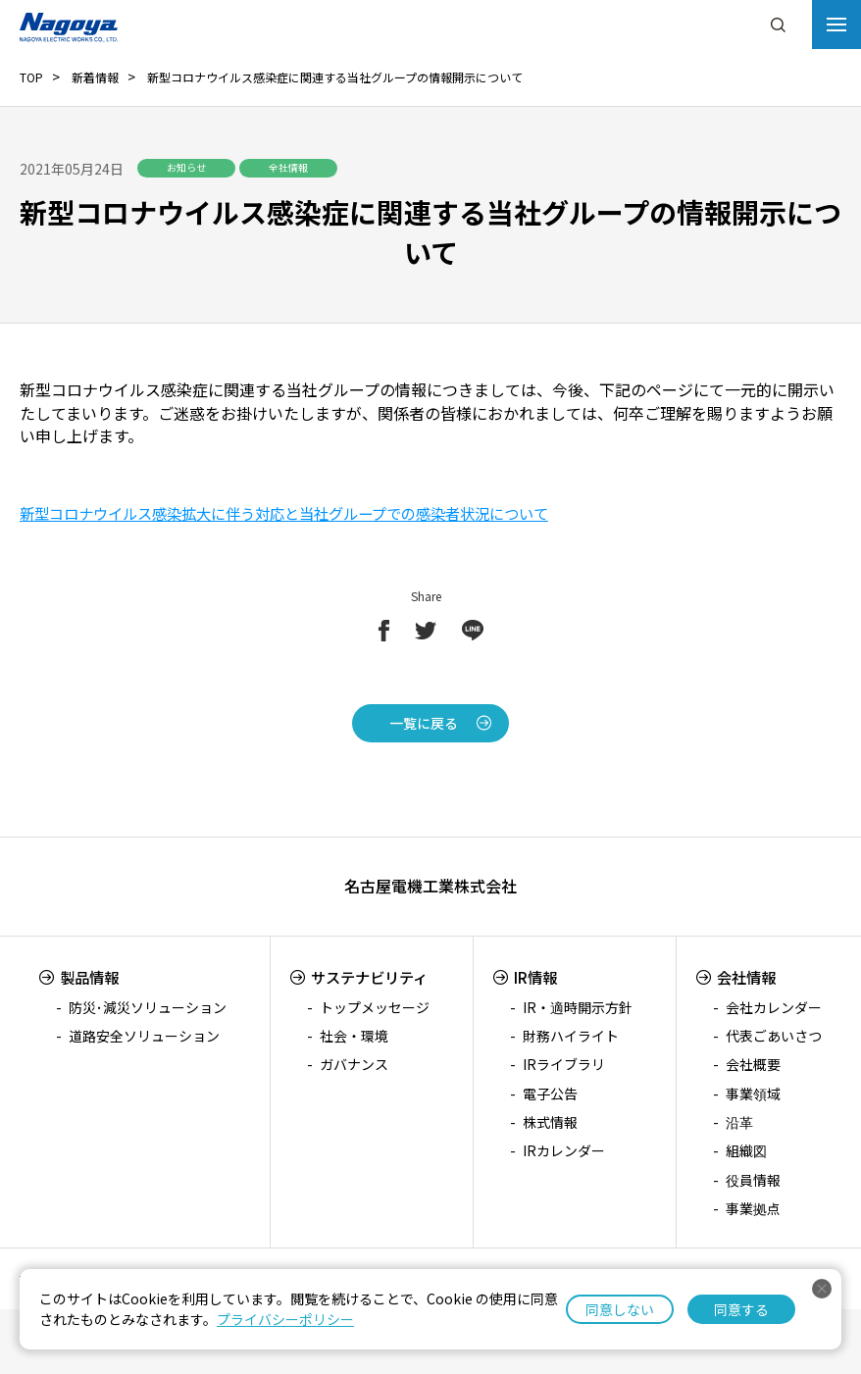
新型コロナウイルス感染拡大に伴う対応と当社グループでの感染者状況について (301, 513)
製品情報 (91, 977)
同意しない (619, 1309)
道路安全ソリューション (144, 1035)
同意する (741, 1309)
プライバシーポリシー (285, 1319)
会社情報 (748, 977)
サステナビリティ (371, 977)
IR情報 (539, 977)
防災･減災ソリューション (148, 1007)
